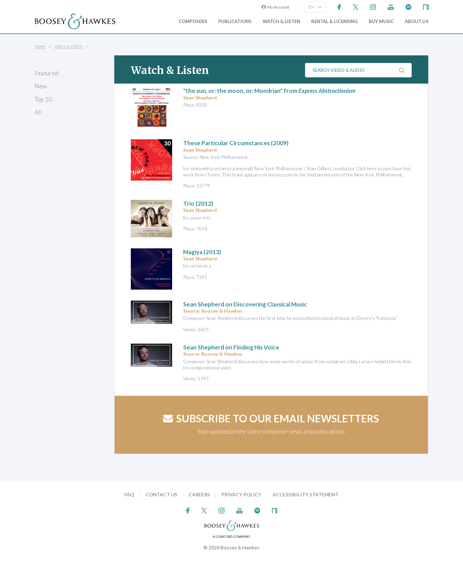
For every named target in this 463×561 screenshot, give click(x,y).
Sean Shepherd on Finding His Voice (231, 347)
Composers (193, 21)
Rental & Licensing (334, 21)
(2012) (198, 203)
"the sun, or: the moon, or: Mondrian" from (269, 90)
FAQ (129, 494)
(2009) (235, 143)
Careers (199, 494)
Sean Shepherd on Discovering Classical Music (245, 304)
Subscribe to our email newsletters (271, 418)
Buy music (381, 21)
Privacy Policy (241, 494)
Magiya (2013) (202, 252)
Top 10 (43, 99)
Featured (47, 73)
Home (40, 46)
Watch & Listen (281, 21)
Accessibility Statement (305, 494)
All (38, 112)
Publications (235, 21)
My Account (275, 7)
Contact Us (161, 494)
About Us (417, 21)
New (41, 86)
